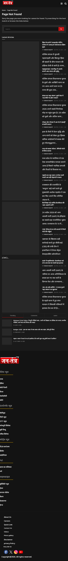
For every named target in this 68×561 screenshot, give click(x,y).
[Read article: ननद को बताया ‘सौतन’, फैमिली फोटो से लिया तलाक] (20, 161)
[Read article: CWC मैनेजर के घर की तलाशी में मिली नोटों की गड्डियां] (20, 241)
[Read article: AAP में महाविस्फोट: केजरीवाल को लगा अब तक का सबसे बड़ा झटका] (20, 273)
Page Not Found (12, 10)
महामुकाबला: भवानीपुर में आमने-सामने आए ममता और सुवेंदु (52, 70)
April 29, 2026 (58, 49)
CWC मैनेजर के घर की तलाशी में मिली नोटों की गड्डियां (54, 230)
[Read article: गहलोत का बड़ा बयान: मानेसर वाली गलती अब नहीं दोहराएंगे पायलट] (20, 187)
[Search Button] (66, 3)
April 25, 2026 (58, 208)
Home (4, 10)
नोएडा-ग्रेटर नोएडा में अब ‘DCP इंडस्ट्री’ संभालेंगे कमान (54, 123)
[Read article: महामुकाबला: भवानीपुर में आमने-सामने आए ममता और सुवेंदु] (20, 81)
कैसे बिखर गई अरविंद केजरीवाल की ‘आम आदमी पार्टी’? (53, 204)
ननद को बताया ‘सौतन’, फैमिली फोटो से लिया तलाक (53, 150)
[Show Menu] (62, 3)
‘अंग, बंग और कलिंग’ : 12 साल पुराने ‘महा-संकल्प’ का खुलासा (53, 288)
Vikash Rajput (48, 49)
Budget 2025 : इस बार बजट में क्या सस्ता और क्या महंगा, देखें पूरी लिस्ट (33, 329)
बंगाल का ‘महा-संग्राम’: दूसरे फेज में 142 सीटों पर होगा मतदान (52, 96)
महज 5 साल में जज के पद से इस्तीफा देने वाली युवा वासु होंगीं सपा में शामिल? (34, 338)
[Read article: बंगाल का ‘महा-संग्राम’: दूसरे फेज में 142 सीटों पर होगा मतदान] (20, 107)
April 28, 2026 (58, 100)
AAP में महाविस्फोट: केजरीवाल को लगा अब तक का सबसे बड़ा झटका (53, 262)
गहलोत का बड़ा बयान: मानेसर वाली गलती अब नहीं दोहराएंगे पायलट (53, 176)
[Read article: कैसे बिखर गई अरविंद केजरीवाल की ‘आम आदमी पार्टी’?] (20, 215)
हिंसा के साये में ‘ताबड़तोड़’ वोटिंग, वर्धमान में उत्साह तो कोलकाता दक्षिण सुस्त (53, 44)
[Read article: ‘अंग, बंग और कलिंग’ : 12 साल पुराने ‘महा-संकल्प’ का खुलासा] (20, 299)
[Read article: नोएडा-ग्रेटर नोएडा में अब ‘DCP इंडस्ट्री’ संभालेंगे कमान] (20, 134)
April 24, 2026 (58, 266)
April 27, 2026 (58, 127)
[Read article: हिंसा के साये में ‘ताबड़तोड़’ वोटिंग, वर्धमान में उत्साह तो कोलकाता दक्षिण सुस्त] (20, 54)
